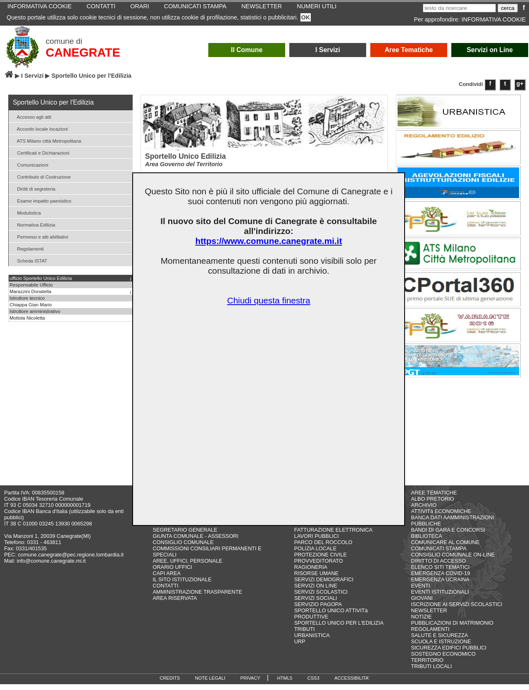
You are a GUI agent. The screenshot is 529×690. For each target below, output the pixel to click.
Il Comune (247, 49)
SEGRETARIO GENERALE (185, 535)
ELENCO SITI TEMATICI (440, 573)
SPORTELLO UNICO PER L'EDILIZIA (339, 629)
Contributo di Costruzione (41, 176)
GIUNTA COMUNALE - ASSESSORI (195, 542)
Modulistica (26, 212)
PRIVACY (250, 683)
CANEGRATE (82, 52)
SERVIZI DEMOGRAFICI (323, 585)
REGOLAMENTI (430, 635)
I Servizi (327, 49)
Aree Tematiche (409, 49)
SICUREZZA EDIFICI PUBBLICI (448, 653)
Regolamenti (27, 248)
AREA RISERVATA (175, 604)
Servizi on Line (490, 49)
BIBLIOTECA (426, 542)
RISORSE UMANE (316, 579)
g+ (520, 83)
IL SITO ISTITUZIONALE (182, 585)
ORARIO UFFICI (172, 573)
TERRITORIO (427, 666)
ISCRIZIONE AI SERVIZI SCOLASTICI (456, 610)
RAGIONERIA (310, 573)
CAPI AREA (167, 579)
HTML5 (284, 683)
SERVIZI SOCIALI (315, 604)
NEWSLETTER (429, 616)
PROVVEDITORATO (318, 566)
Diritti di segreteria (33, 188)
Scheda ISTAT (29, 260)
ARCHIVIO (423, 511)
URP (299, 647)
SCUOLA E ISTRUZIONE (441, 647)
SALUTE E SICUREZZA (439, 641)
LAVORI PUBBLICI (316, 542)
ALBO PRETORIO (432, 504)
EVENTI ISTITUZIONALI (440, 597)
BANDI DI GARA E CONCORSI (448, 535)
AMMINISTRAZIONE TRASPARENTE (197, 597)
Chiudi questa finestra (268, 300)
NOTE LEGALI (210, 683)
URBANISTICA (312, 641)
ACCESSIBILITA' (351, 683)
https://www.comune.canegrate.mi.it (268, 241)
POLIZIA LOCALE (315, 554)
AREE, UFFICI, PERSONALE (188, 566)
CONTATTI (166, 591)
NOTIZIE (421, 622)
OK (305, 17)
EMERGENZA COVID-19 (440, 579)
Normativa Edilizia (33, 224)
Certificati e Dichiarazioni (40, 152)
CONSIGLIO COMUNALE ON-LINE (453, 560)
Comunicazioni (29, 164)
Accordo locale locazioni (39, 128)
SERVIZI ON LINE (315, 591)
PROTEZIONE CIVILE (320, 560)
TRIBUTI (304, 635)
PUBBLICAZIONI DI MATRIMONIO (452, 629)
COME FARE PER (174, 529)
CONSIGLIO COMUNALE (183, 548)
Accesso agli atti (31, 116)
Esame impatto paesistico (41, 200)
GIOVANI (421, 604)
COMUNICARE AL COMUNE (445, 548)
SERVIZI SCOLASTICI (321, 597)
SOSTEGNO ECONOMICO (443, 660)
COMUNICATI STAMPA (438, 554)
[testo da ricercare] (459, 8)
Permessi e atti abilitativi (39, 236)
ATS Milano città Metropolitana (46, 140)
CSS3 (313, 683)
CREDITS (170, 683)
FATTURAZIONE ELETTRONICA (333, 535)
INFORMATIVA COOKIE (494, 19)
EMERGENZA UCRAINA (440, 585)
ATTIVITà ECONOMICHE (441, 517)
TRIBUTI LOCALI (431, 672)
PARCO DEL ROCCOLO (323, 548)
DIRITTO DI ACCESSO (321, 529)
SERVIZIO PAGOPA (318, 610)
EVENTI (420, 591)
